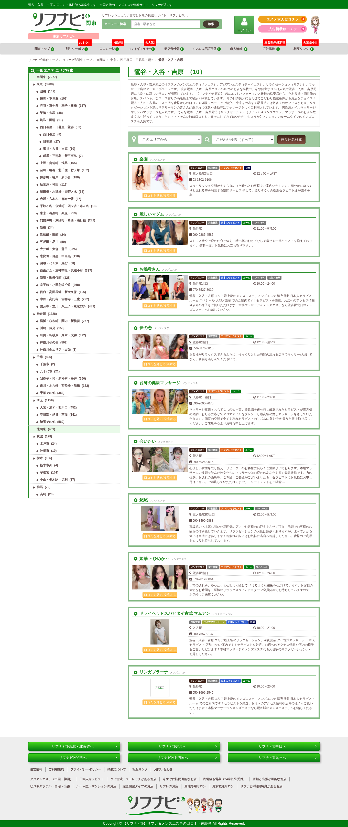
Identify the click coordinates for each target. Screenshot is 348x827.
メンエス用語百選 (206, 49)
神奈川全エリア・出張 (55, 349)
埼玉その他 (47, 422)
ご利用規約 (56, 769)
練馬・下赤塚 (49, 98)
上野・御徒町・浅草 (54, 163)
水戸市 (44, 443)
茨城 (40, 436)
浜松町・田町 (49, 235)
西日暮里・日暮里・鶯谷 (57, 127)
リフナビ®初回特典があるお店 (261, 786)
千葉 (40, 357)
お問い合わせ (163, 769)
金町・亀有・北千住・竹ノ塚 (60, 170)
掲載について (116, 769)
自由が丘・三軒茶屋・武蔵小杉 (61, 270)
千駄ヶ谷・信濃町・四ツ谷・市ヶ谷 (64, 206)
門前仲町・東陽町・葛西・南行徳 (63, 220)
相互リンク (306, 47)
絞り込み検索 (291, 139)
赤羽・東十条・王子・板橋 (58, 106)
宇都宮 (44, 472)
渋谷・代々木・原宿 (54, 263)
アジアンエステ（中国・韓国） (51, 779)
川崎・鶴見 (47, 328)
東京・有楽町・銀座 (54, 213)
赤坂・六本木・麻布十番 (57, 199)
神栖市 (44, 451)
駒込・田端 (47, 120)
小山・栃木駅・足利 (54, 479)
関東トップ (44, 49)
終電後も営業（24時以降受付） (224, 779)
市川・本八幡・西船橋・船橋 (60, 386)
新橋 (43, 227)
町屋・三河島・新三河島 (60, 156)
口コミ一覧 (112, 47)
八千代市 (46, 371)
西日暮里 (49, 134)
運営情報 (36, 769)
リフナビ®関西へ (88, 758)
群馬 (40, 487)
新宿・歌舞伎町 (50, 278)
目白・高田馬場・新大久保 (58, 292)
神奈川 (41, 314)
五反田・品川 (49, 242)
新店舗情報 (174, 49)
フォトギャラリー (142, 47)
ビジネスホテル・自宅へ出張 (50, 786)
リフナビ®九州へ (287, 758)
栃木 (40, 458)
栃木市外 (46, 465)
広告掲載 (271, 49)
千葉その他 (47, 393)
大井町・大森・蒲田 (54, 249)
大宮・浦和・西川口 (54, 407)
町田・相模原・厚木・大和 (58, 335)
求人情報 (238, 49)
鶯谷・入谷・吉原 (55, 149)
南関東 (41, 77)
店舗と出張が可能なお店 (269, 779)
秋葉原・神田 (49, 184)
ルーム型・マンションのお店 (96, 786)
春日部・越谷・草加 (54, 414)
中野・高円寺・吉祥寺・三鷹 (60, 299)
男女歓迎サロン (223, 786)
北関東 (41, 429)
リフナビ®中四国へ (187, 758)
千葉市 (44, 364)
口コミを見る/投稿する (160, 195)
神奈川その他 (49, 342)
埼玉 (40, 400)
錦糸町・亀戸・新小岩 (55, 177)
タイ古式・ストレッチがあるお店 (133, 779)
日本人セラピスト (91, 779)
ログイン (244, 24)
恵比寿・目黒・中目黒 (55, 256)
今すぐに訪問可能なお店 (180, 779)
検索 (211, 24)
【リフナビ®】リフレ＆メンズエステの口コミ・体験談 (167, 823)
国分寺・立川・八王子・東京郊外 (63, 306)
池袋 (43, 91)
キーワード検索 (115, 24)
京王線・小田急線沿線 (55, 285)
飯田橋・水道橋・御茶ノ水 (58, 192)
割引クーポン (79, 47)
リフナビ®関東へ (188, 746)
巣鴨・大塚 (47, 113)
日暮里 (47, 141)
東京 (40, 84)
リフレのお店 (169, 786)
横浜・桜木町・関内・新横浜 (60, 321)
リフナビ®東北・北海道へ (84, 746)
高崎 (43, 494)
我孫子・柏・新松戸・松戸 (58, 378)
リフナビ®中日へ (287, 746)
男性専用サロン (195, 786)
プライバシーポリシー (85, 769)
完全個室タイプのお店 (138, 786)
